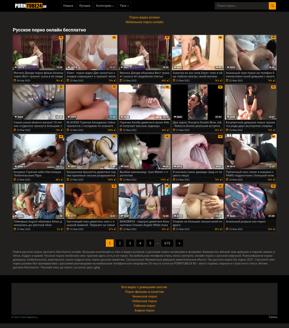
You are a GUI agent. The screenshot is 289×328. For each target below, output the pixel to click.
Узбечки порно (144, 306)
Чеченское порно (144, 296)
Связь (273, 317)
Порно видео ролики (144, 17)
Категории (105, 6)
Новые (68, 6)
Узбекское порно (144, 301)
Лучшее (84, 6)
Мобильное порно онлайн (144, 22)
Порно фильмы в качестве (144, 292)
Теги (124, 6)
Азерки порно (144, 310)
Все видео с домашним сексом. (144, 287)
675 (167, 243)
